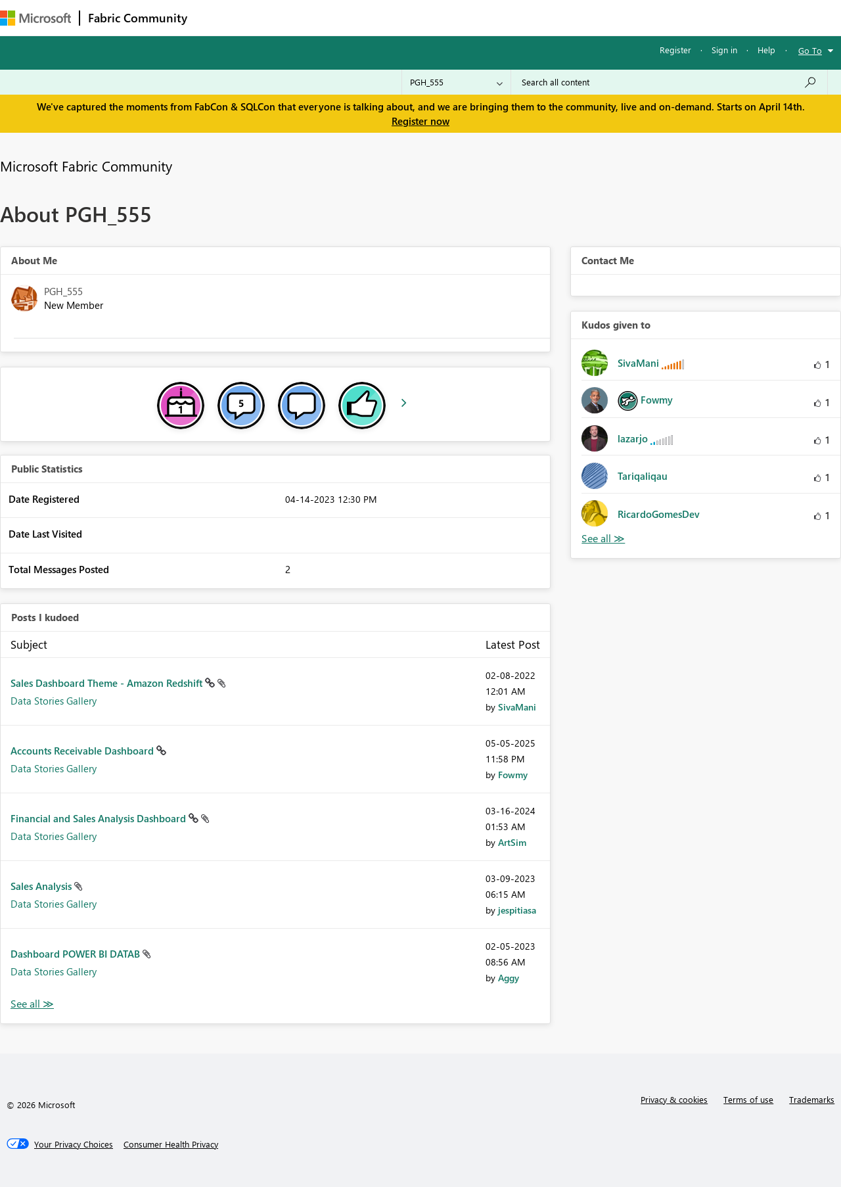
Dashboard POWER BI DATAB (77, 953)
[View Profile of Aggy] (508, 977)
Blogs (446, 17)
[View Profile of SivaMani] (517, 707)
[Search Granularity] (456, 82)
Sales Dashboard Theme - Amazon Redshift (108, 682)
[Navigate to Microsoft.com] (35, 18)
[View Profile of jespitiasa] (517, 910)
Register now (420, 121)
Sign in (724, 49)
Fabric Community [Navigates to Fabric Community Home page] (137, 18)
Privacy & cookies (674, 1099)
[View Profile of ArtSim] (512, 842)
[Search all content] (669, 82)
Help (766, 49)
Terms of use (748, 1099)
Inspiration (275, 17)
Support (552, 17)
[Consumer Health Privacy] (171, 1144)
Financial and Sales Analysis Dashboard (100, 818)
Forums (217, 17)
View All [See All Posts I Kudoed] (32, 1004)
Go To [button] (810, 50)
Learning (496, 17)
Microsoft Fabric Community (86, 165)
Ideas (329, 17)
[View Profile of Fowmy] (513, 774)
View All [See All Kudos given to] (603, 538)
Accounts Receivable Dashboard (83, 750)
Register (675, 49)
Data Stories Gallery (54, 700)
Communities (387, 17)
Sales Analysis (42, 886)
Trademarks (811, 1099)
